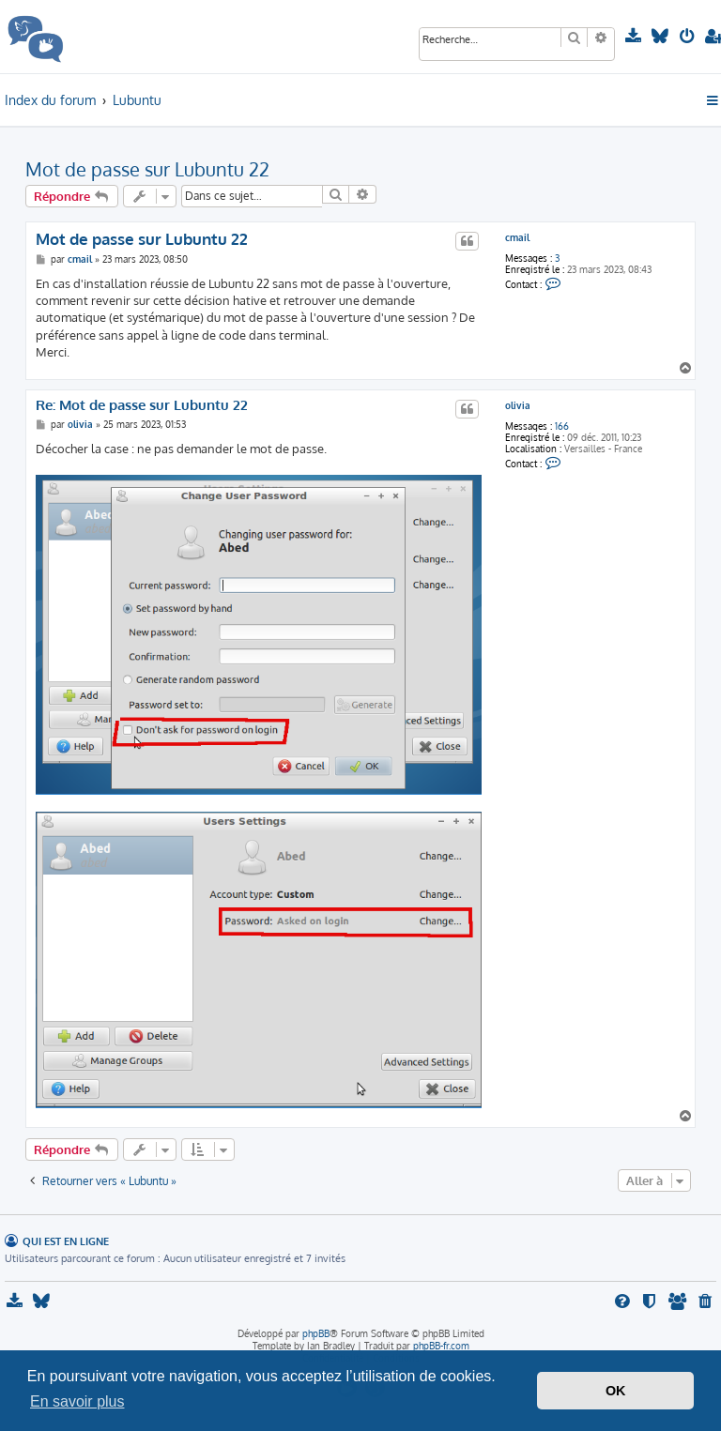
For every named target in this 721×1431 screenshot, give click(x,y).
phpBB (316, 1333)
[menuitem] (635, 36)
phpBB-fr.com (441, 1345)
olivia (517, 405)
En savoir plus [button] (77, 1401)
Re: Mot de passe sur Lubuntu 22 (142, 405)
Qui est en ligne (66, 1241)
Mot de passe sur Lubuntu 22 (147, 169)
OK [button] (616, 1390)
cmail (517, 237)
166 (562, 426)
